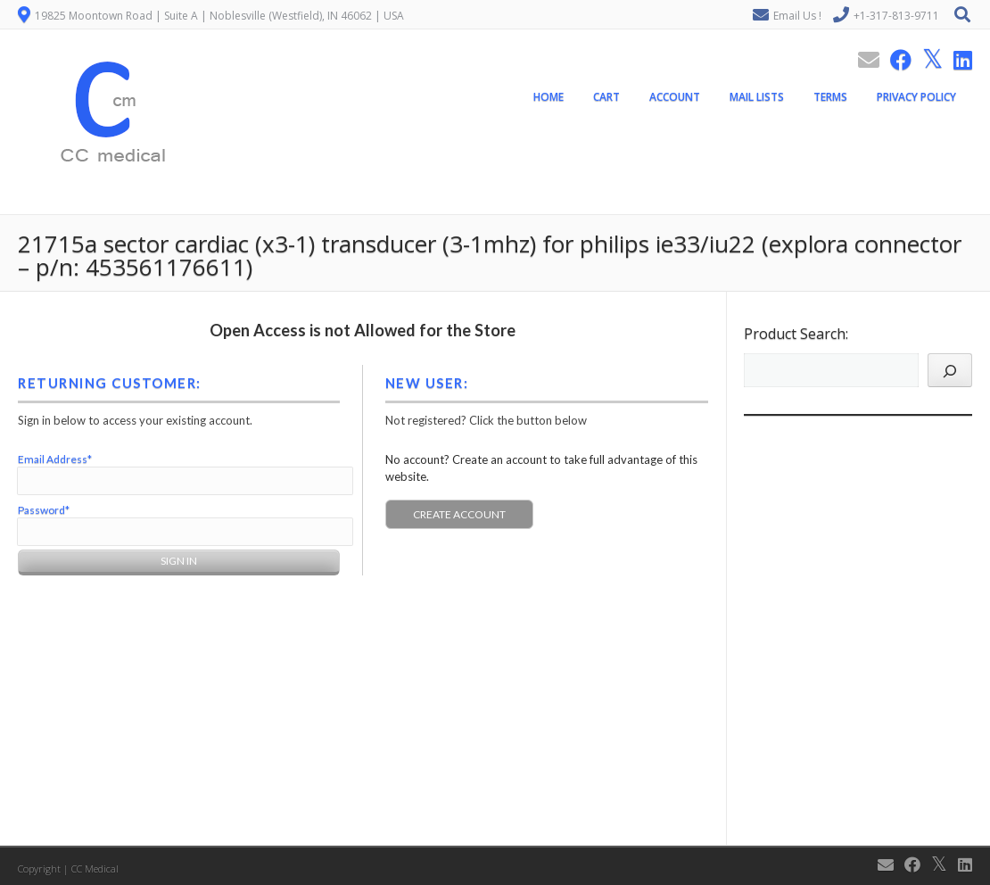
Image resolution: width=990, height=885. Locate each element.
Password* (44, 510)
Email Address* (55, 459)
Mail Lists (757, 96)
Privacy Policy (916, 96)
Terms (830, 96)
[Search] (950, 370)
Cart (606, 96)
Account (674, 96)
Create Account (459, 514)
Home (548, 96)
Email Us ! (797, 15)
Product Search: (796, 333)
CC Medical (95, 868)
